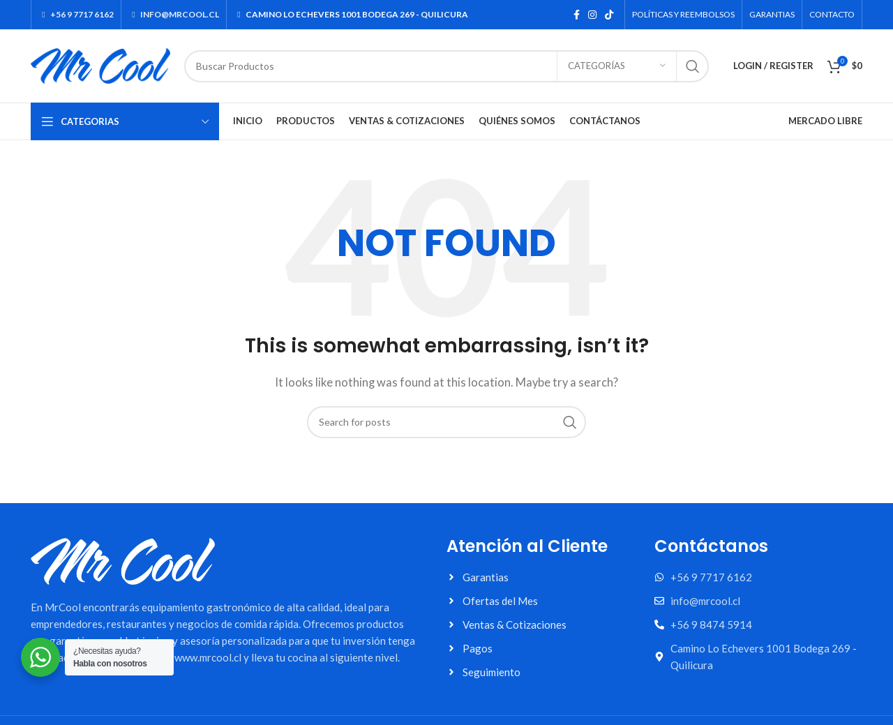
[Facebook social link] (576, 15)
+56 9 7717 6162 (76, 14)
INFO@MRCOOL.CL (173, 14)
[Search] (446, 66)
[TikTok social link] (609, 15)
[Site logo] (100, 64)
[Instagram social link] (592, 15)
